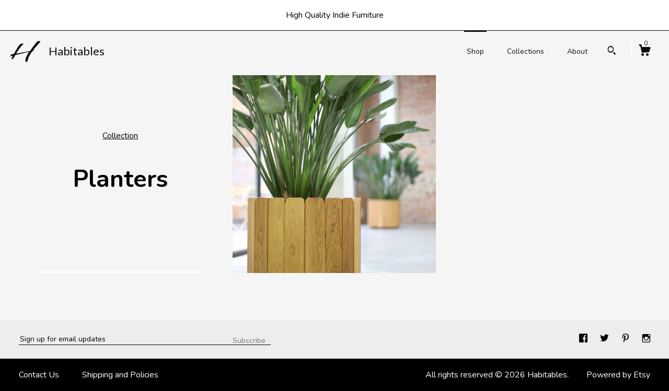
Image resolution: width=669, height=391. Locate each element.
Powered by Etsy (618, 375)
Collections (525, 51)
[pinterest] (626, 339)
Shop (475, 51)
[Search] (612, 52)
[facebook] (584, 339)
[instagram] (646, 339)
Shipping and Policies (120, 375)
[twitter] (605, 339)
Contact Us (39, 375)
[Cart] (644, 52)
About (577, 51)
